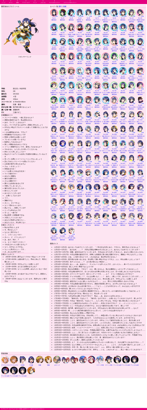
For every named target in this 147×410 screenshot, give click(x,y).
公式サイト (26, 409)
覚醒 (64, 6)
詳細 (56, 16)
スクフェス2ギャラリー (70, 2)
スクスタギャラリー (54, 2)
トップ (3, 2)
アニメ (35, 2)
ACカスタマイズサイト (38, 409)
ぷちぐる (43, 2)
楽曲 (17, 2)
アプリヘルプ (26, 2)
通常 (60, 6)
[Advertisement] (25, 72)
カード (11, 2)
